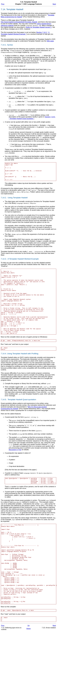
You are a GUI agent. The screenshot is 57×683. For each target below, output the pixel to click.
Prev (2, 4)
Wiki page (50, 41)
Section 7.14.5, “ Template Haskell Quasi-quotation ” (32, 117)
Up (28, 661)
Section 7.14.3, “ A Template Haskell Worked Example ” (25, 33)
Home (28, 664)
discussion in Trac (15, 467)
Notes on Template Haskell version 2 (39, 27)
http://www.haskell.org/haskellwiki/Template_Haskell (19, 22)
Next (54, 4)
